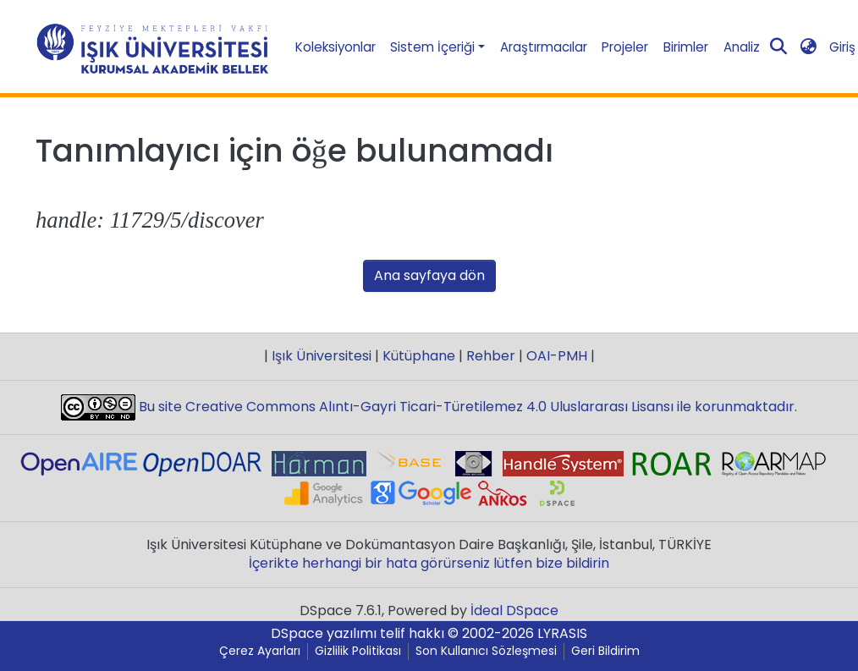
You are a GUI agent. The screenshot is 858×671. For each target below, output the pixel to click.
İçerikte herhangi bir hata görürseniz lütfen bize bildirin (429, 563)
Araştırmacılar (543, 47)
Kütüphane (419, 356)
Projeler (625, 47)
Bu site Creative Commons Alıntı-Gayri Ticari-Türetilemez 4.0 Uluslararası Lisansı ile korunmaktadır (465, 406)
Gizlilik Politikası (358, 651)
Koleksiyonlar (335, 47)
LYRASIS (562, 633)
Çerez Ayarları (259, 651)
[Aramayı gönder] (778, 47)
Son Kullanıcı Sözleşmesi (486, 651)
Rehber (491, 356)
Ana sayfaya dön (429, 275)
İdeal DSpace (514, 610)
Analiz (741, 47)
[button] (808, 47)
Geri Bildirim (605, 651)
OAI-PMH (557, 356)
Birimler (685, 47)
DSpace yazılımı (324, 633)
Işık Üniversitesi (321, 356)
